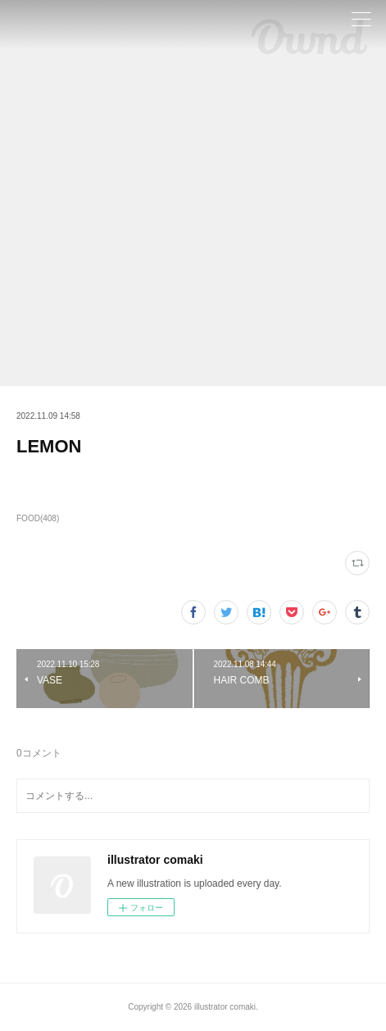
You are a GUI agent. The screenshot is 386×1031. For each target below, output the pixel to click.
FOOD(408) (37, 518)
